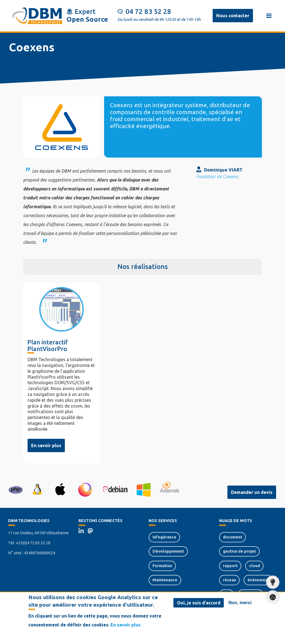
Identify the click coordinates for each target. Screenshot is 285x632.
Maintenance (165, 580)
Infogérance (164, 537)
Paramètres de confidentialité (271, 597)
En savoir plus (46, 445)
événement (258, 580)
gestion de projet (239, 551)
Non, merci (240, 603)
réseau (229, 580)
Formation (162, 566)
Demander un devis (251, 492)
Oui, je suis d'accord (198, 603)
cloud (254, 566)
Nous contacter (232, 15)
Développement (168, 551)
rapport (230, 566)
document (232, 537)
